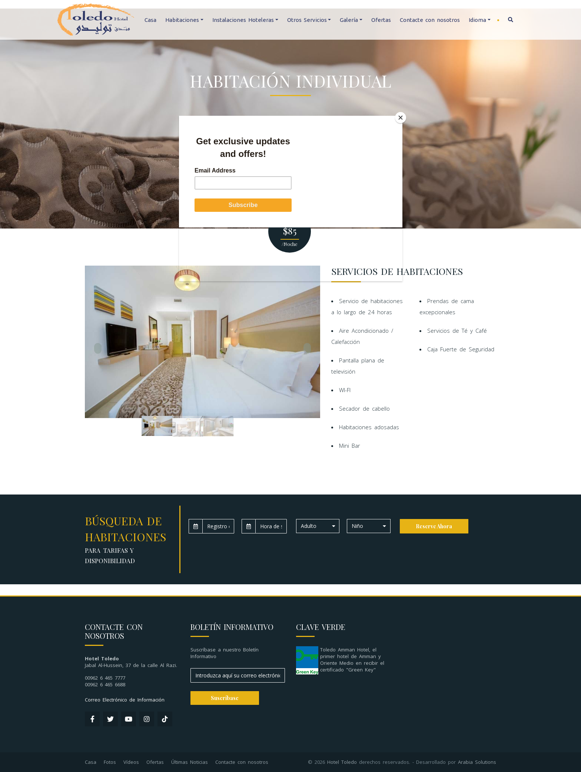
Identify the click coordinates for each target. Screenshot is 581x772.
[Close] (400, 117)
